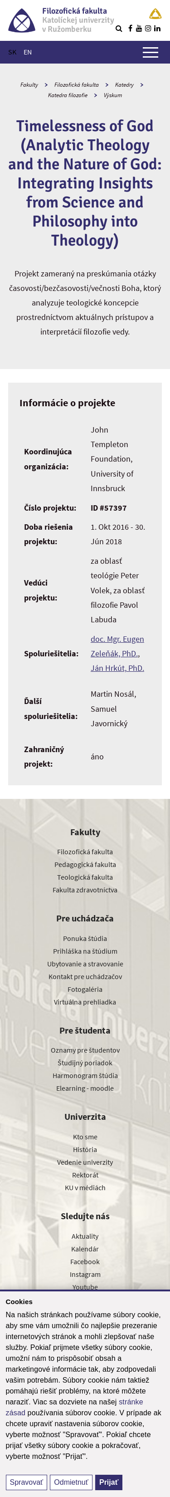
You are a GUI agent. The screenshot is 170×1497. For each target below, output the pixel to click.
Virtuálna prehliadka (85, 1001)
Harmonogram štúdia (85, 1075)
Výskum (113, 95)
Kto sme (85, 1136)
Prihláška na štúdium (85, 950)
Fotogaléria (85, 989)
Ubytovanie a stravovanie (85, 963)
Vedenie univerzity (85, 1162)
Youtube (85, 1286)
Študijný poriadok (85, 1062)
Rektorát (85, 1174)
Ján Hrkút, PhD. (117, 668)
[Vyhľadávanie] (118, 28)
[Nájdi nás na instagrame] (148, 28)
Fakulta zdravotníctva (85, 889)
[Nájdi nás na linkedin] (157, 28)
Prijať (108, 1482)
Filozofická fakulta (76, 85)
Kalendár (85, 1248)
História (85, 1149)
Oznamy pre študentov (85, 1049)
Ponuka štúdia (85, 938)
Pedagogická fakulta (85, 864)
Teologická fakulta (85, 876)
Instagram (85, 1274)
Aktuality (85, 1236)
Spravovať (27, 1482)
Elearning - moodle (85, 1088)
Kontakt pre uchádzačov (85, 976)
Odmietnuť (71, 1482)
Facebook (85, 1261)
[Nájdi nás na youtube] (139, 28)
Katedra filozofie (67, 95)
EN (28, 51)
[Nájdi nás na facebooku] (130, 28)
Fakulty (29, 85)
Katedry (124, 85)
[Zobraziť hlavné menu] (150, 52)
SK (12, 51)
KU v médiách (85, 1187)
